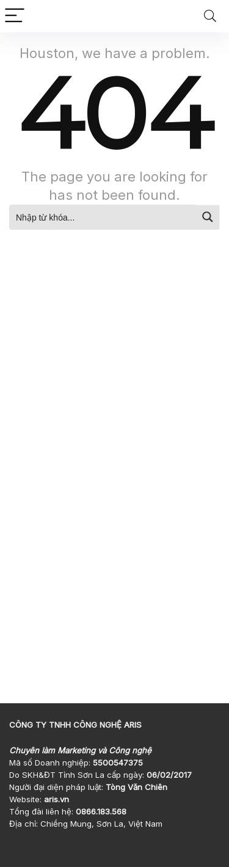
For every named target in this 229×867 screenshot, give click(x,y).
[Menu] (14, 16)
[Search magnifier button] (207, 217)
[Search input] (103, 217)
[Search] (210, 16)
